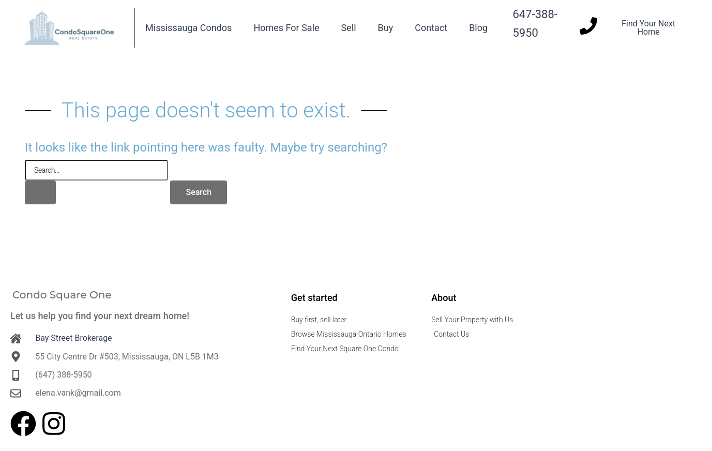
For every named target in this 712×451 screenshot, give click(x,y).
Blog (478, 27)
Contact (431, 27)
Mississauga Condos (188, 27)
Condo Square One (62, 295)
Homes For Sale (286, 27)
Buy (385, 27)
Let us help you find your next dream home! (99, 315)
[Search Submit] (40, 192)
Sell (348, 27)
